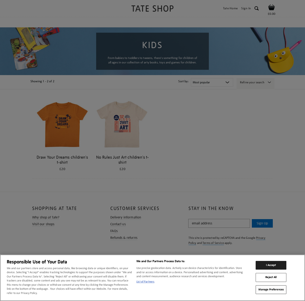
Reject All (271, 277)
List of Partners (145, 281)
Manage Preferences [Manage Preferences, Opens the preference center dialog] (271, 289)
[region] (152, 278)
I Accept (271, 265)
